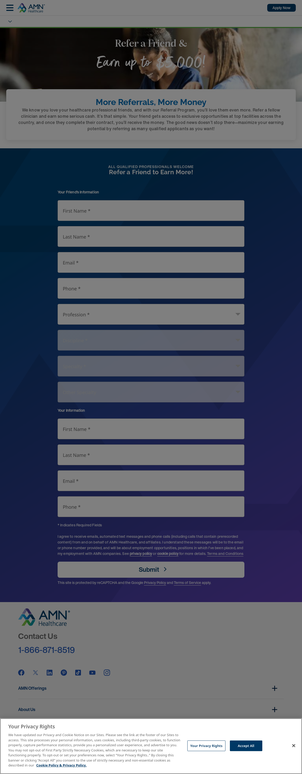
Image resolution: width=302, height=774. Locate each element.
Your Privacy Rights (206, 745)
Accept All (246, 745)
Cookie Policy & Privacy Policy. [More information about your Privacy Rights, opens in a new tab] (61, 765)
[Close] (293, 745)
